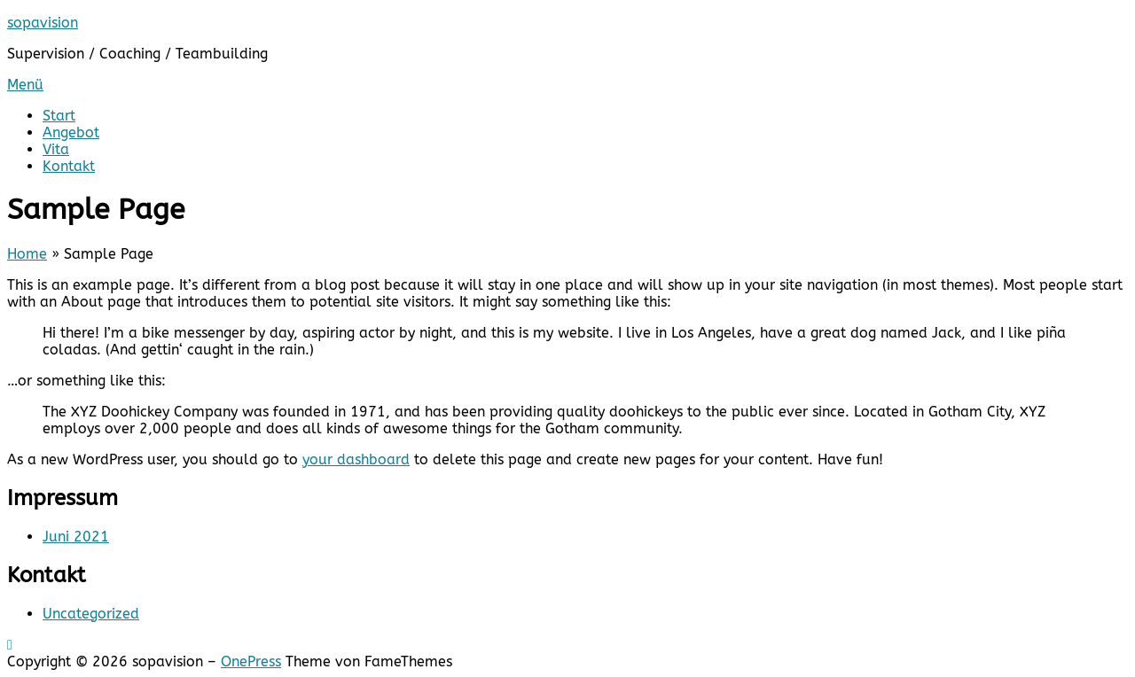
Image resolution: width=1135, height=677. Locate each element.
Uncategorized (91, 613)
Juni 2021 (76, 536)
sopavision (42, 22)
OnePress (251, 661)
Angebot (71, 132)
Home (27, 253)
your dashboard (356, 459)
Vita (56, 149)
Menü (25, 84)
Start (59, 115)
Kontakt (69, 166)
